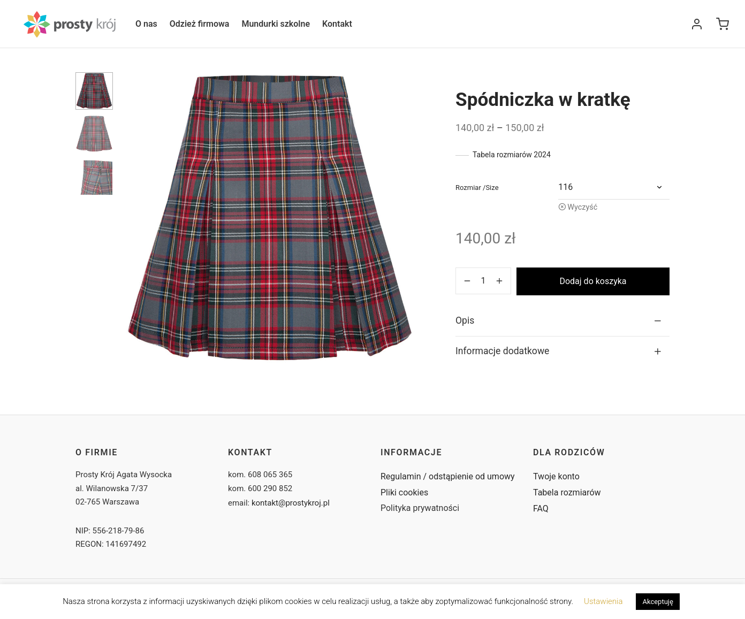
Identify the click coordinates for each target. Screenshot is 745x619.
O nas (146, 24)
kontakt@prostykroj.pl (291, 503)
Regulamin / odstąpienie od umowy (448, 476)
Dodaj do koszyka (592, 281)
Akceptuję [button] (657, 602)
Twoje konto (556, 476)
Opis (464, 320)
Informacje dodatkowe (502, 351)
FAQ (541, 508)
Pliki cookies (404, 492)
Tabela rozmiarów (567, 492)
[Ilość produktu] (483, 280)
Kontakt (337, 24)
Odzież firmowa (200, 24)
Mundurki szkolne (275, 24)
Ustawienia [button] (603, 601)
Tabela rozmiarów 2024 (512, 154)
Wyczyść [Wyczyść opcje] (582, 207)
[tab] (562, 320)
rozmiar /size (477, 188)
